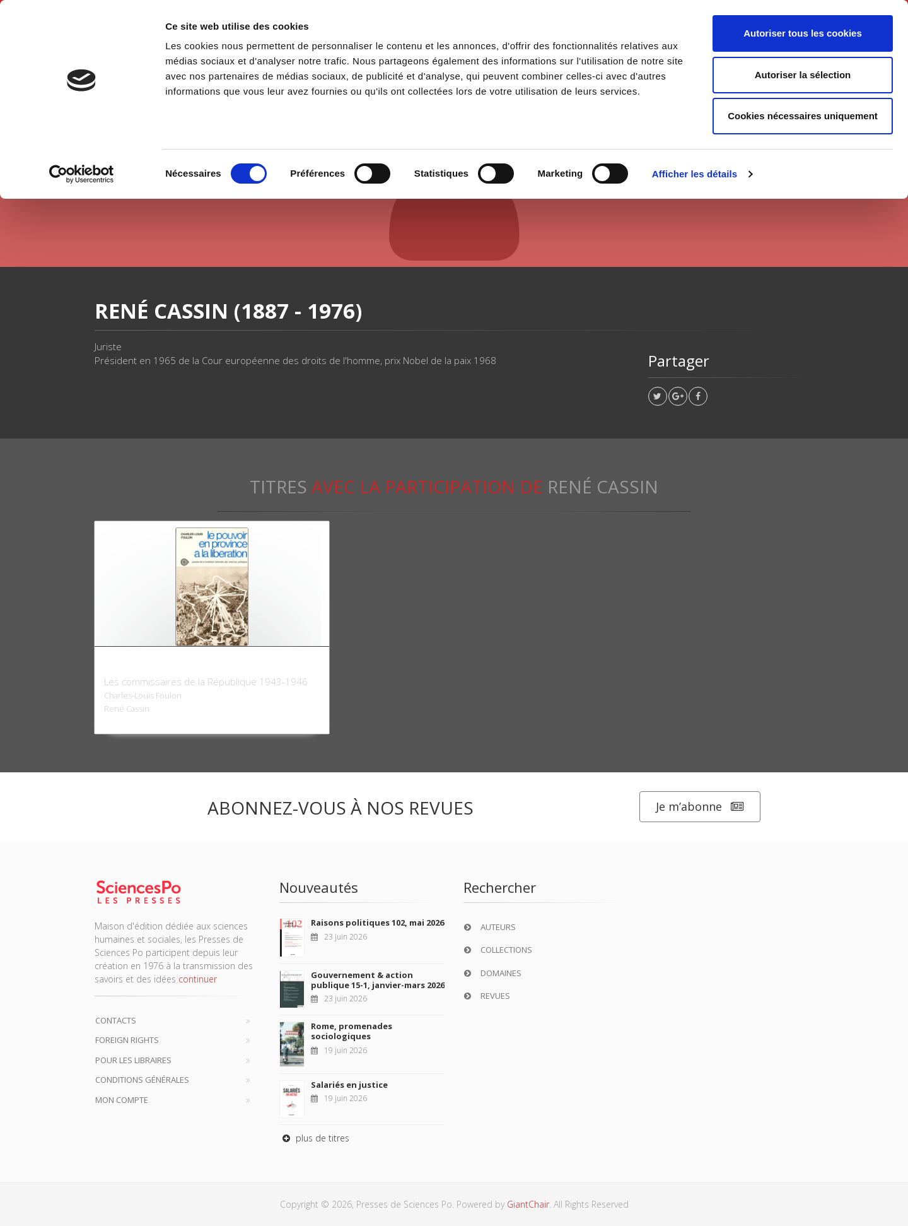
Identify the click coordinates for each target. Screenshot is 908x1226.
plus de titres (314, 1138)
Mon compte (121, 1099)
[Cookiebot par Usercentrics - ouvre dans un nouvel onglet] (81, 174)
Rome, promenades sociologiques (351, 1031)
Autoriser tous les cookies (802, 33)
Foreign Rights (127, 1040)
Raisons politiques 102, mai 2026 (377, 922)
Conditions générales (142, 1079)
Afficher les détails (694, 173)
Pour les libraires (133, 1060)
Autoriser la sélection (803, 74)
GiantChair (528, 1204)
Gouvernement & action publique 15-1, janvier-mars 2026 (378, 980)
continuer (197, 979)
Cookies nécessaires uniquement (803, 115)
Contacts (115, 1020)
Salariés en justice (349, 1084)
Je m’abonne (700, 807)
